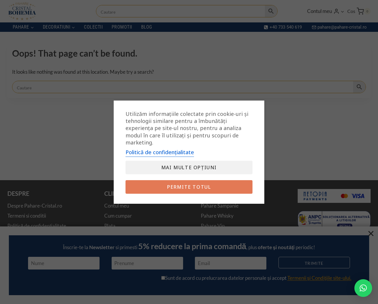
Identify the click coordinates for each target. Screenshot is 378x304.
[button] (363, 288)
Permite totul (189, 187)
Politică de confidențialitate (160, 152)
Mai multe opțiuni (189, 167)
